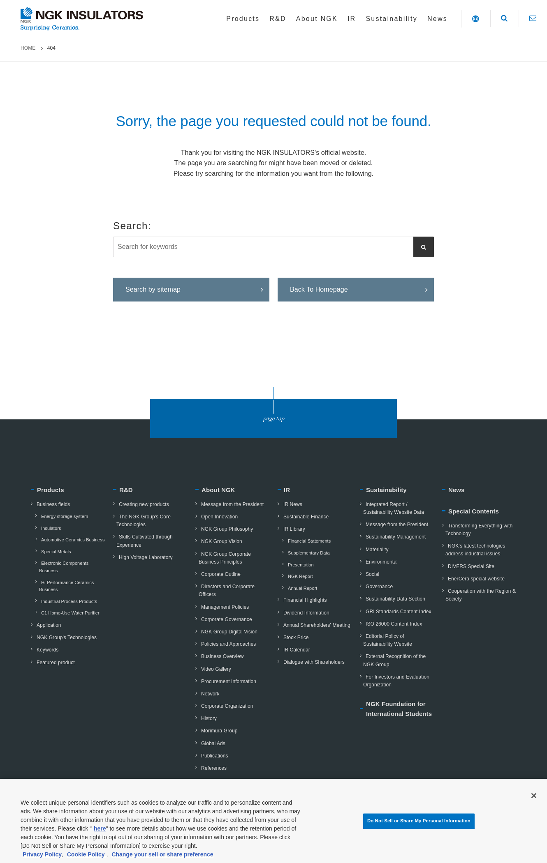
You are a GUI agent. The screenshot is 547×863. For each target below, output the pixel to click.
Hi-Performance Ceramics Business (65, 586)
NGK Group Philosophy (224, 529)
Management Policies (222, 607)
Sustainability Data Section (392, 599)
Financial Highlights (302, 600)
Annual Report (300, 588)
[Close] (534, 800)
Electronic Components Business (62, 567)
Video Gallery (213, 669)
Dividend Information (303, 613)
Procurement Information (225, 681)
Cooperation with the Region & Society (479, 595)
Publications (211, 756)
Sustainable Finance (303, 517)
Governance (376, 586)
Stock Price (293, 637)
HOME (28, 48)
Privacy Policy (42, 859)
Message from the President (229, 504)
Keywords (44, 650)
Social (369, 574)
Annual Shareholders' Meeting (314, 625)
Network (207, 694)
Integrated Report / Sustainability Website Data (392, 508)
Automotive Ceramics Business (70, 539)
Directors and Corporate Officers (225, 590)
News (456, 489)
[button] (475, 19)
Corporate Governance (223, 619)
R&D (126, 489)
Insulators (48, 528)
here (100, 833)
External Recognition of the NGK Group (393, 660)
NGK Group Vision (218, 541)
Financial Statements (307, 541)
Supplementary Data (306, 552)
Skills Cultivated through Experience (143, 541)
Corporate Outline (218, 574)
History (206, 718)
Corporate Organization (224, 706)
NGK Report (298, 576)
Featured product (53, 662)
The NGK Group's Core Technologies (142, 520)
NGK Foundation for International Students (399, 708)
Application (46, 625)
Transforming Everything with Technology (477, 529)
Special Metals (53, 551)
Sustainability (386, 489)
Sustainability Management (393, 537)
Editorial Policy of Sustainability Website (386, 640)
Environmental (379, 562)
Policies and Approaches (225, 644)
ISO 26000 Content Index (391, 624)
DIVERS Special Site (468, 566)
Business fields (50, 504)
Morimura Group (216, 731)
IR (287, 489)
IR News (290, 504)
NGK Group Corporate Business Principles (223, 558)
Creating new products (141, 504)
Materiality (374, 549)
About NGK (218, 489)
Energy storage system (62, 516)
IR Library (291, 529)
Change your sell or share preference (162, 859)
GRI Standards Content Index (395, 611)
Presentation (298, 564)
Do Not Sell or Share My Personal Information (419, 825)
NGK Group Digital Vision (226, 632)
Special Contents (473, 511)
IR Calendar (294, 650)
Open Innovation (216, 517)
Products (50, 489)
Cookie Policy (87, 859)
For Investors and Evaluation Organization (394, 681)
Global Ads (210, 743)
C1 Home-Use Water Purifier (68, 612)
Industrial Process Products (66, 601)
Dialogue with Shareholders (311, 662)
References (211, 768)
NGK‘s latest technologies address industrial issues (473, 550)
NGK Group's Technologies (64, 637)
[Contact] (533, 18)
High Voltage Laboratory (143, 557)
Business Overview (219, 656)
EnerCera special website (473, 579)
